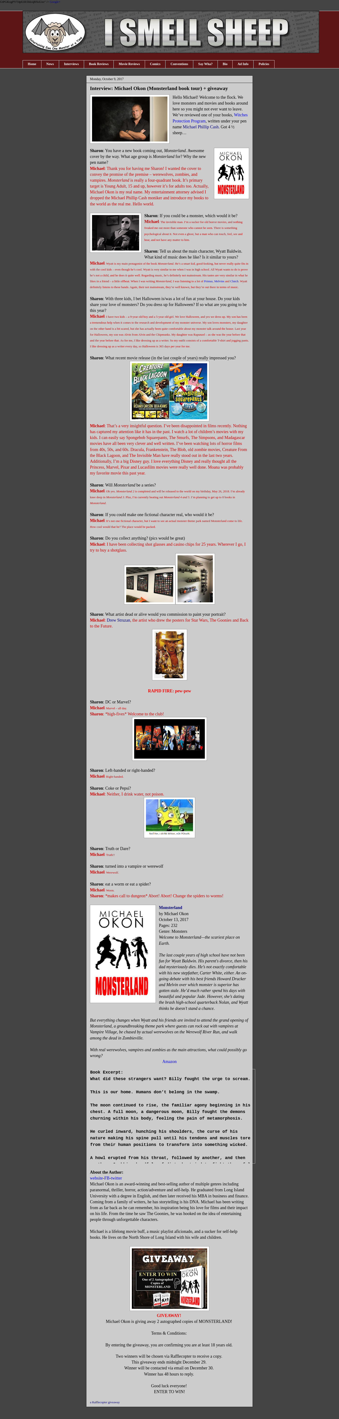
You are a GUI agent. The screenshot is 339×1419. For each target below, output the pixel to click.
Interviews (71, 64)
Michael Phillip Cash (200, 127)
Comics (155, 64)
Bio (225, 64)
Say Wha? (205, 64)
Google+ (55, 2)
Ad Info (243, 64)
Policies (263, 64)
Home (32, 64)
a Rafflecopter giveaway (105, 1402)
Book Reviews (99, 64)
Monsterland (170, 907)
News (50, 64)
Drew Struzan (118, 620)
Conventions (179, 64)
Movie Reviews (129, 64)
